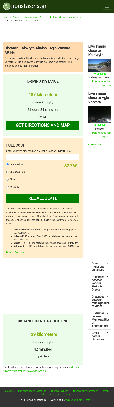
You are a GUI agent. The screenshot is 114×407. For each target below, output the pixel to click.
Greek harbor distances (100, 336)
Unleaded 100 (17, 171)
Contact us (9, 391)
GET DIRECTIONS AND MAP (43, 125)
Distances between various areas (66, 17)
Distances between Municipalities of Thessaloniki (100, 320)
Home (6, 17)
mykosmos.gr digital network (79, 400)
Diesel (13, 179)
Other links (68, 394)
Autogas (14, 186)
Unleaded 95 (16, 164)
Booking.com (95, 144)
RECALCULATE (42, 198)
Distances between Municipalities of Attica (100, 301)
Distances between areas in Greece (29, 17)
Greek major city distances (100, 266)
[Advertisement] (57, 33)
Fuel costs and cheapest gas (32, 391)
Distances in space (59, 391)
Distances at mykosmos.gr (85, 391)
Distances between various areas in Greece (100, 283)
